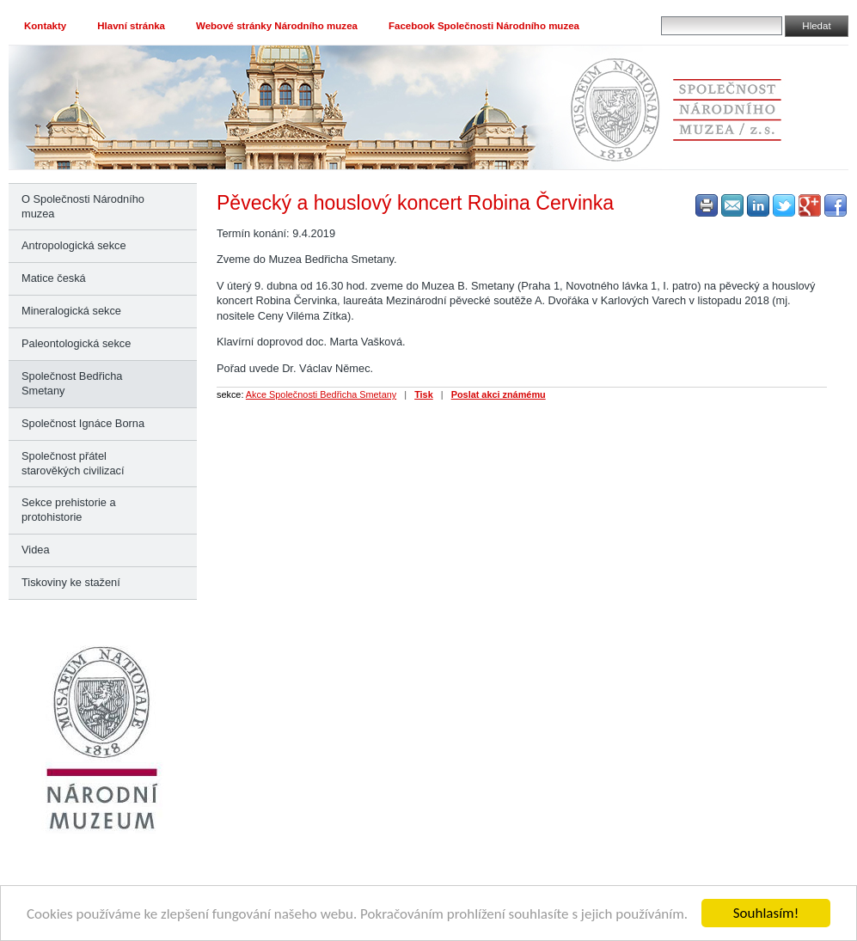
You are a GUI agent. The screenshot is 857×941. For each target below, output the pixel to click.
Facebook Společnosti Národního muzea (484, 26)
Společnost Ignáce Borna (82, 423)
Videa (35, 549)
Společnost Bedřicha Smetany (71, 383)
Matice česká (53, 278)
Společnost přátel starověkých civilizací (72, 463)
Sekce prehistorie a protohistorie (68, 509)
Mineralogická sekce (71, 310)
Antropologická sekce (73, 245)
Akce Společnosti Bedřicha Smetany (321, 394)
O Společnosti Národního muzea (82, 206)
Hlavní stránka (131, 26)
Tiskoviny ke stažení (70, 582)
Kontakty (45, 26)
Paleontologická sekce (76, 343)
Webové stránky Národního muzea (277, 26)
